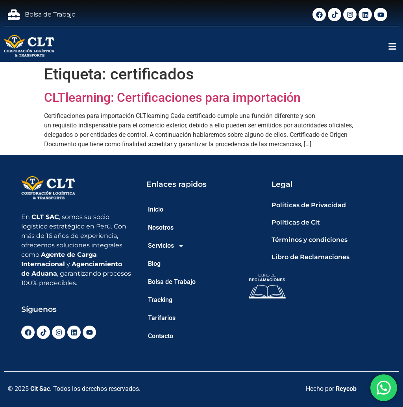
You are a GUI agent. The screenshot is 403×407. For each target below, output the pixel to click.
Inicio (155, 209)
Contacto (160, 336)
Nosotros (161, 227)
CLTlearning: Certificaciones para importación (172, 97)
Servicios (166, 246)
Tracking (160, 300)
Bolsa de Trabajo (172, 281)
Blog (154, 263)
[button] (392, 46)
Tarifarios (162, 318)
